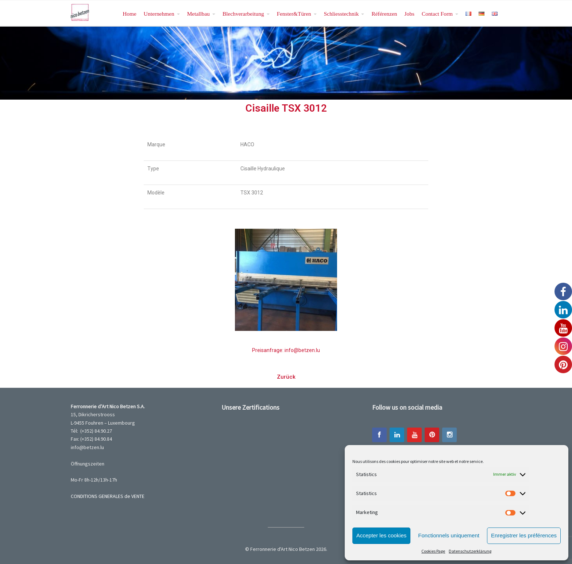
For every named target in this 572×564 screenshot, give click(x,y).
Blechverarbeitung (243, 14)
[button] (286, 377)
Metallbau (198, 14)
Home (129, 14)
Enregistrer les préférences (524, 535)
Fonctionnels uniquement (448, 535)
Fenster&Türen (294, 14)
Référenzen (384, 14)
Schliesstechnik (341, 14)
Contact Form (437, 14)
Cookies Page (433, 551)
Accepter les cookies (381, 535)
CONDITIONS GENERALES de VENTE (107, 496)
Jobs (409, 14)
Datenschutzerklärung (470, 551)
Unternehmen (159, 14)
